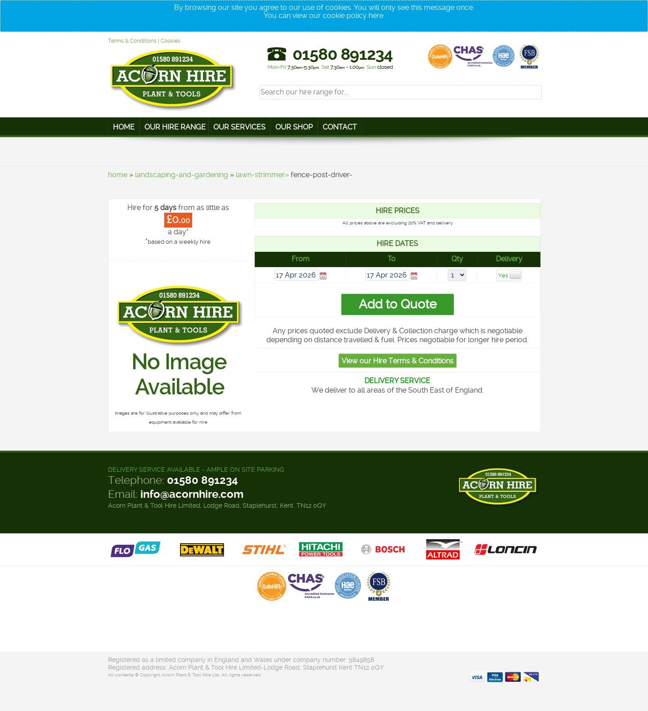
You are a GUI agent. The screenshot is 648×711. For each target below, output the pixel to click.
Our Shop (294, 127)
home (117, 174)
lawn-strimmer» (262, 174)
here (376, 15)
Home (124, 127)
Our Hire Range (175, 127)
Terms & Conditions (132, 41)
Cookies (170, 41)
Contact (340, 127)
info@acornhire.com (191, 494)
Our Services (239, 127)
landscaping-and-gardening (181, 174)
